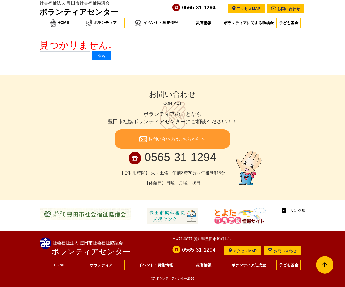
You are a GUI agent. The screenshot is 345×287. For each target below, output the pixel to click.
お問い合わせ (285, 8)
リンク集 (293, 210)
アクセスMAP (246, 8)
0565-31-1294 (198, 8)
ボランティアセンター (79, 12)
